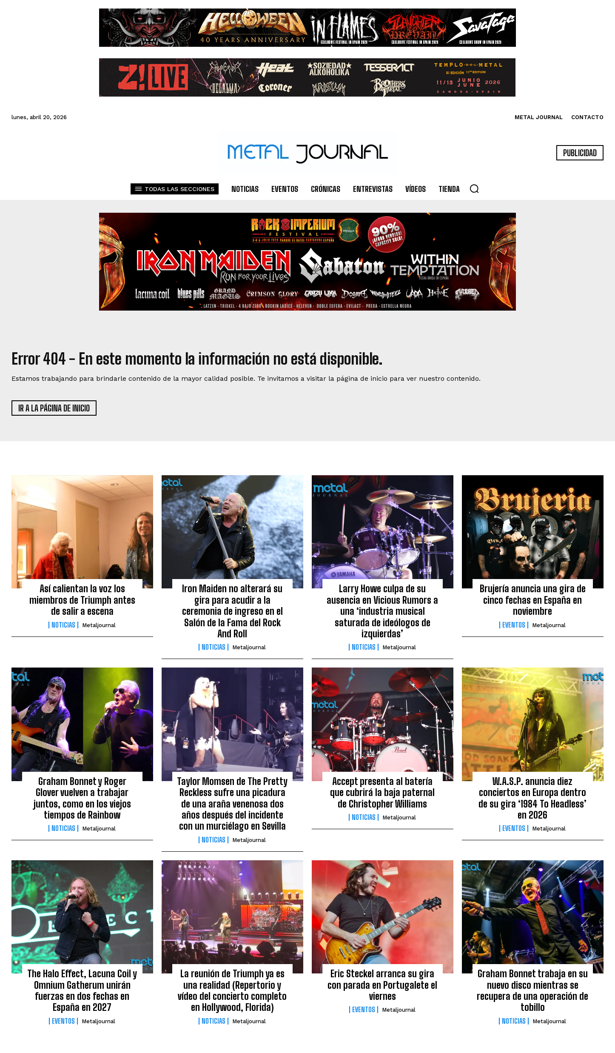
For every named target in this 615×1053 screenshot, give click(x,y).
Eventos (513, 628)
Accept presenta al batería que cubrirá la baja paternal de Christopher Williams (382, 796)
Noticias (63, 628)
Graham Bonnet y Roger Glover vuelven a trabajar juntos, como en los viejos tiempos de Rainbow (82, 801)
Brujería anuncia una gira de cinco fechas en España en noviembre (533, 603)
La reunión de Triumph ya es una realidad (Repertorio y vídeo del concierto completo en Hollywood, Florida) (232, 993)
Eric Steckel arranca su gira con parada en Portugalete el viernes (382, 988)
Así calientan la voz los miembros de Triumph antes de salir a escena (82, 603)
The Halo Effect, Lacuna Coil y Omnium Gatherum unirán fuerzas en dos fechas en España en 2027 (82, 993)
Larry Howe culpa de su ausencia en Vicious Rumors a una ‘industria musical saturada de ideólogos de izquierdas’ (382, 614)
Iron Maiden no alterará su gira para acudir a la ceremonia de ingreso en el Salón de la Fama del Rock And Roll (232, 614)
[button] (474, 188)
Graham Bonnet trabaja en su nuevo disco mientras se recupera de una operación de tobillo (532, 993)
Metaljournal (99, 628)
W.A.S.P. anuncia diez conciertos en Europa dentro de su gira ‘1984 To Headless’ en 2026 (532, 801)
